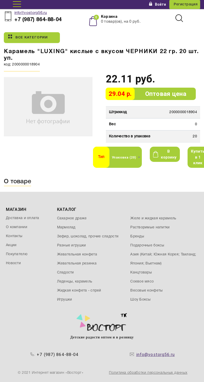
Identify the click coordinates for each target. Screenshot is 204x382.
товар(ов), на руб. (121, 21)
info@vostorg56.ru (30, 13)
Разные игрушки (71, 245)
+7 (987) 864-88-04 (58, 354)
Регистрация (186, 4)
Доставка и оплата (22, 218)
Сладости (65, 272)
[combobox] (125, 157)
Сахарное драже (72, 218)
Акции (11, 245)
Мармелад (66, 227)
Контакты (14, 236)
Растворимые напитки (150, 227)
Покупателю (16, 254)
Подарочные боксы (147, 245)
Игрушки (64, 299)
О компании (16, 227)
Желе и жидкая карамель (153, 218)
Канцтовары (141, 272)
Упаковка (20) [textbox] (124, 157)
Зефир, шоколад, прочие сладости (88, 236)
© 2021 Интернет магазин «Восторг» (51, 373)
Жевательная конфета (77, 254)
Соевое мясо (142, 281)
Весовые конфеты (146, 290)
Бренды (137, 236)
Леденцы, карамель (74, 281)
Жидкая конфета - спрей (79, 290)
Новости (13, 263)
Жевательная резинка (77, 263)
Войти (157, 4)
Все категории (28, 37)
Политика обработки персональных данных (148, 373)
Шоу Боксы (140, 299)
